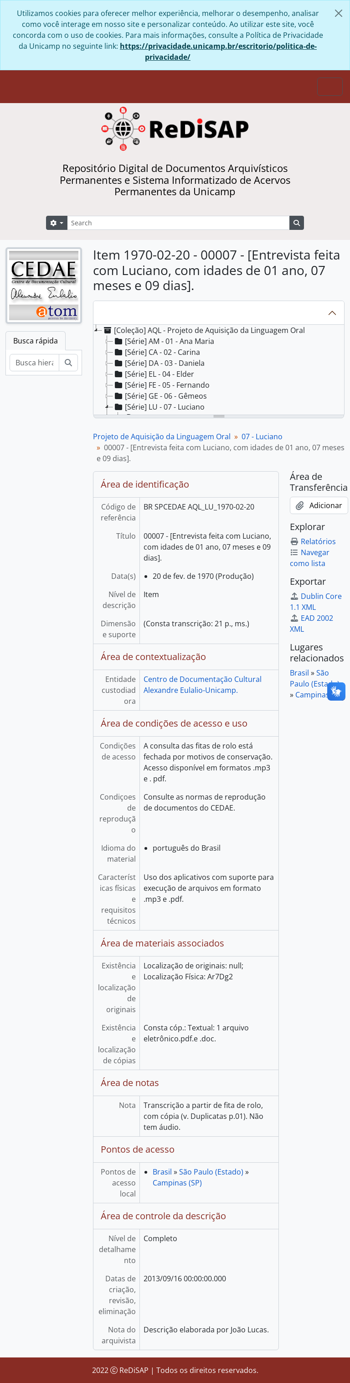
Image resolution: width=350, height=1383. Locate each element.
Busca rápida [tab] (35, 341)
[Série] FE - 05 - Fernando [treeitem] (161, 385)
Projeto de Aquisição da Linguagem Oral (162, 437)
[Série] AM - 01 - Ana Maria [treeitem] (163, 341)
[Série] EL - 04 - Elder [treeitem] (153, 374)
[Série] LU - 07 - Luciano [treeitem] (159, 406)
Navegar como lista (309, 557)
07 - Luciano (262, 437)
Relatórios (313, 541)
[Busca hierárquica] (34, 362)
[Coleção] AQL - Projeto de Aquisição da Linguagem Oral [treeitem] (203, 330)
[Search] (178, 223)
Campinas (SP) (177, 1183)
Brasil (162, 1172)
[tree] (218, 370)
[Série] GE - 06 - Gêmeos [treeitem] (160, 395)
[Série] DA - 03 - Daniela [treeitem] (159, 363)
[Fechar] (339, 13)
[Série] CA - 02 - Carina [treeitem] (156, 352)
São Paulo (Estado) (211, 1172)
